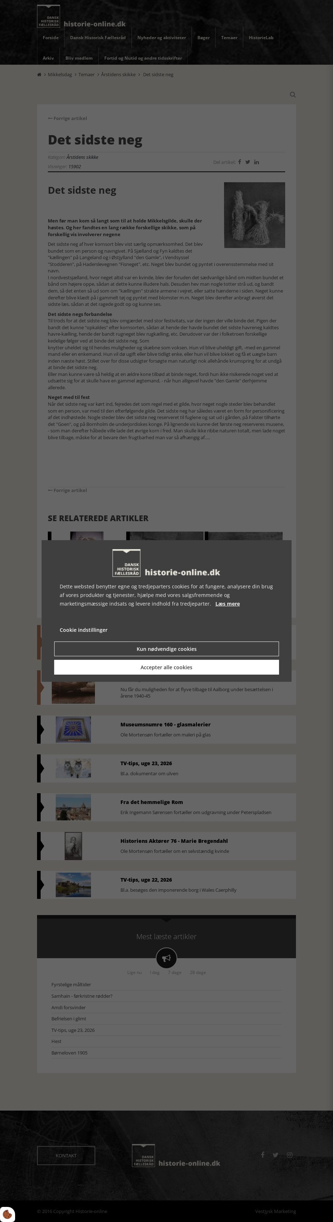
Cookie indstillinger (84, 629)
